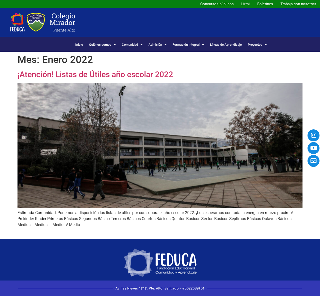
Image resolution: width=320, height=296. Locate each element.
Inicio (79, 44)
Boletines (265, 4)
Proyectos (257, 44)
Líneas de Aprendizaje (226, 44)
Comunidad (132, 44)
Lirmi (245, 4)
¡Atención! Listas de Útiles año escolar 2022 (95, 74)
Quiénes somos (102, 44)
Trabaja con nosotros (298, 4)
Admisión (157, 44)
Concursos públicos (217, 4)
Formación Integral (188, 44)
